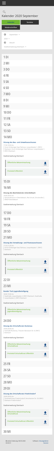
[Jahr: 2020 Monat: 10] (5, 43)
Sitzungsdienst (43, 442)
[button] (45, 163)
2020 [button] (6, 39)
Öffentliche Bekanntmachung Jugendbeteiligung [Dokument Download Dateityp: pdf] (18, 310)
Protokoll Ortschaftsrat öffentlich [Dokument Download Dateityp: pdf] (20, 353)
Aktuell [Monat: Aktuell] (12, 43)
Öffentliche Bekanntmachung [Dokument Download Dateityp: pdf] (18, 163)
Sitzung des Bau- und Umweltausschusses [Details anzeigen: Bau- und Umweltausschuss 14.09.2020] (19, 142)
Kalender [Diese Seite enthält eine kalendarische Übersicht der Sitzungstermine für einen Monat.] (10, 22)
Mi (7, 63)
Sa (7, 81)
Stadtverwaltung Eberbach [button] (15, 47)
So (7, 87)
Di (7, 57)
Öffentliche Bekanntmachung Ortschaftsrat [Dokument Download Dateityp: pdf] (18, 345)
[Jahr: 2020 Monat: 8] (5, 35)
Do (8, 69)
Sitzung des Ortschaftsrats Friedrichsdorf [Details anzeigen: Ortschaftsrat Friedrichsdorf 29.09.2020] (19, 394)
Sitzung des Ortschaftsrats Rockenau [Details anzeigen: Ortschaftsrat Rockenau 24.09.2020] (17, 326)
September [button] (14, 34)
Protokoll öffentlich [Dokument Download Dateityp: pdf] (15, 171)
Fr (7, 75)
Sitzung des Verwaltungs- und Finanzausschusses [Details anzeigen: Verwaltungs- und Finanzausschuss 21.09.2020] (22, 243)
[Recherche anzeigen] (4, 12)
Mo (8, 94)
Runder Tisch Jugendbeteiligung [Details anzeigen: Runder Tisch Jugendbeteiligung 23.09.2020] (15, 291)
